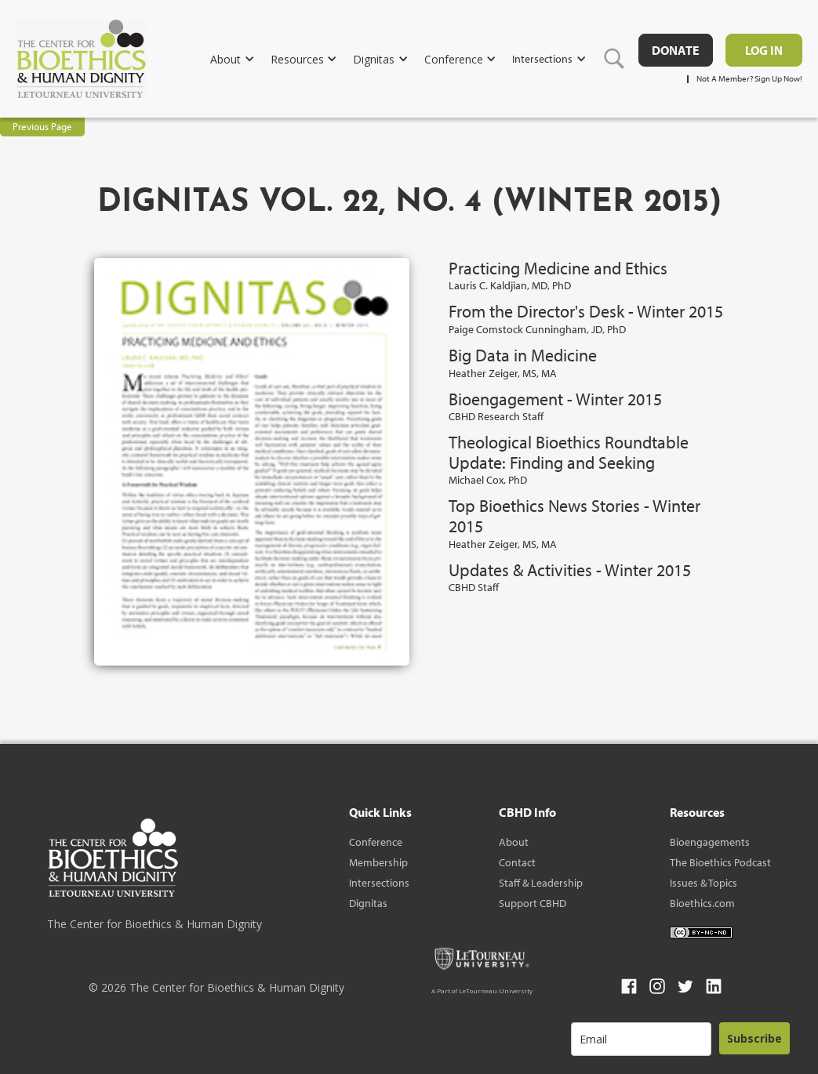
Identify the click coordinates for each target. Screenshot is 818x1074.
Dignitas (368, 903)
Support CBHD (532, 903)
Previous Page (42, 126)
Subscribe (754, 1038)
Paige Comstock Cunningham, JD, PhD (537, 329)
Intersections (379, 883)
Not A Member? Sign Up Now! (749, 78)
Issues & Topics (703, 883)
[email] (641, 1039)
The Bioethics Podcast (720, 862)
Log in (764, 50)
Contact (517, 862)
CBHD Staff (474, 587)
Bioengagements (710, 842)
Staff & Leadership (541, 883)
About (514, 842)
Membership (378, 862)
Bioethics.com (702, 903)
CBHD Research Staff (496, 416)
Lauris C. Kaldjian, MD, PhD (510, 285)
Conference (375, 842)
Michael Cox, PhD (488, 480)
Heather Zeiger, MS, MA (503, 373)
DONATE (676, 50)
